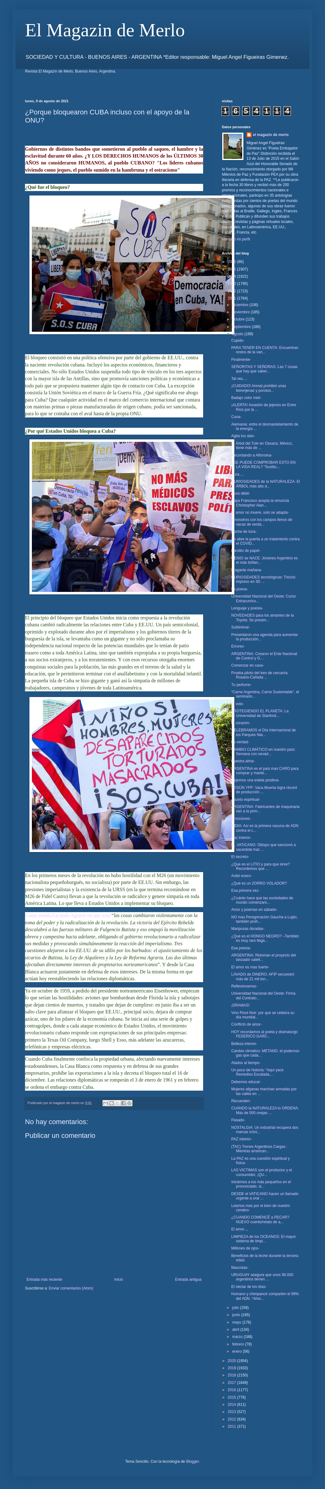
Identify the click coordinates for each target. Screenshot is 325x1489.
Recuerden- (241, 1101)
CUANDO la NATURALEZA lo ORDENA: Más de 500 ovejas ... (265, 1110)
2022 (232, 291)
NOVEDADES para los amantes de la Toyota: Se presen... (262, 617)
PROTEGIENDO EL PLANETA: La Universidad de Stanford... (259, 713)
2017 (232, 1382)
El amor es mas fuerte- (250, 967)
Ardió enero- (241, 876)
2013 (232, 1412)
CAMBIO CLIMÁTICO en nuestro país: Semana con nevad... (263, 751)
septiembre (242, 327)
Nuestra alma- (243, 761)
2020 (232, 1361)
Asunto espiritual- (245, 799)
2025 (232, 269)
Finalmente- (241, 359)
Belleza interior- (244, 1044)
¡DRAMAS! (240, 1005)
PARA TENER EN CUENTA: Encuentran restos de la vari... (264, 350)
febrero (238, 1344)
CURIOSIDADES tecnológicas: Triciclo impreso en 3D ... (263, 579)
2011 (232, 1426)
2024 (232, 276)
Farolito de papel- (245, 550)
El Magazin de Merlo (105, 30)
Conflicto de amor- (246, 1024)
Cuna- (236, 417)
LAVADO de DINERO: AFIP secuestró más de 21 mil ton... (262, 976)
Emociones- (241, 818)
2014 (232, 1404)
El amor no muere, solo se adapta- (260, 512)
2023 (232, 283)
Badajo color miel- (246, 398)
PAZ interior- (241, 1139)
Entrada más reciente (44, 1279)
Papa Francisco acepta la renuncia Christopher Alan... (260, 502)
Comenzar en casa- (247, 665)
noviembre (241, 312)
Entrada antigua (188, 1279)
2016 (232, 1390)
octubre (239, 319)
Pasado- (238, 1120)
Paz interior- (241, 837)
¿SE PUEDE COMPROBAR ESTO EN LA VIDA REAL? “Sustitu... (263, 464)
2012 (232, 1419)
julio (236, 1307)
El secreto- (240, 857)
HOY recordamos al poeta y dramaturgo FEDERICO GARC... (264, 1034)
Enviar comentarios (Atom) (71, 1288)
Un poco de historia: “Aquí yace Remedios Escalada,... (257, 1072)
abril (236, 1329)
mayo (237, 1322)
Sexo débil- (240, 493)
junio (236, 1315)
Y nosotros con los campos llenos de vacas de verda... (261, 521)
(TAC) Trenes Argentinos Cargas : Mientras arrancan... (259, 1148)
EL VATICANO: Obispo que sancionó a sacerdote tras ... (263, 847)
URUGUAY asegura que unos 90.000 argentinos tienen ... (262, 1277)
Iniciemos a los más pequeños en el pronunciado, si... (261, 1184)
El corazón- (240, 723)
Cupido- (237, 340)
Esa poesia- (241, 948)
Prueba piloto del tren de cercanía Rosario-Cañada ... (259, 675)
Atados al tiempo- (245, 1063)
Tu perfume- (241, 685)
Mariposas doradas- (247, 928)
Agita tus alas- (243, 436)
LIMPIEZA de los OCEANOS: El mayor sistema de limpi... (263, 1238)
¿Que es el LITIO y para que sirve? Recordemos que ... (260, 866)
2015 (232, 1397)
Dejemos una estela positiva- (255, 780)
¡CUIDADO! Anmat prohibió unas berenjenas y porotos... (258, 388)
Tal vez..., (239, 378)
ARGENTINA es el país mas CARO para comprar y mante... (264, 770)
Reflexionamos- (244, 986)
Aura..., (237, 474)
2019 (232, 1368)
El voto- (237, 704)
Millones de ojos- (245, 1248)
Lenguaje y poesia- (247, 608)
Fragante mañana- (246, 570)
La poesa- (239, 589)
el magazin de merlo (271, 135)
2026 (232, 262)
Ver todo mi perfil (236, 239)
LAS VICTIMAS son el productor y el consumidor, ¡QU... (261, 1172)
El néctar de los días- (249, 1287)
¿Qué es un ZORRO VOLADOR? (259, 883)
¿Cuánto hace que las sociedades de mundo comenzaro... (262, 900)
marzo (238, 1337)
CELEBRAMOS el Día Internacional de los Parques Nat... (263, 732)
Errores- (238, 646)
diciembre (240, 305)
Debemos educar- (246, 1082)
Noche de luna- (244, 531)
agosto (238, 334)
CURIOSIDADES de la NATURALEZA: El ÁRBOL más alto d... (265, 483)
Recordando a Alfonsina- (251, 455)
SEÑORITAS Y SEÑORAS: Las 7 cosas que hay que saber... (264, 369)
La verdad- (240, 742)
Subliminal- (240, 627)
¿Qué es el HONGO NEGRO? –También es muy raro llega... (265, 938)
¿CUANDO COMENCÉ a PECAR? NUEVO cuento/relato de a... (260, 1219)
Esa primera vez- (245, 890)
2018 (232, 1375)
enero (237, 1351)
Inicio (118, 1279)
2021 (232, 298)
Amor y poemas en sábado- (254, 909)
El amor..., (239, 1229)
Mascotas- (239, 1267)
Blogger (192, 1461)
